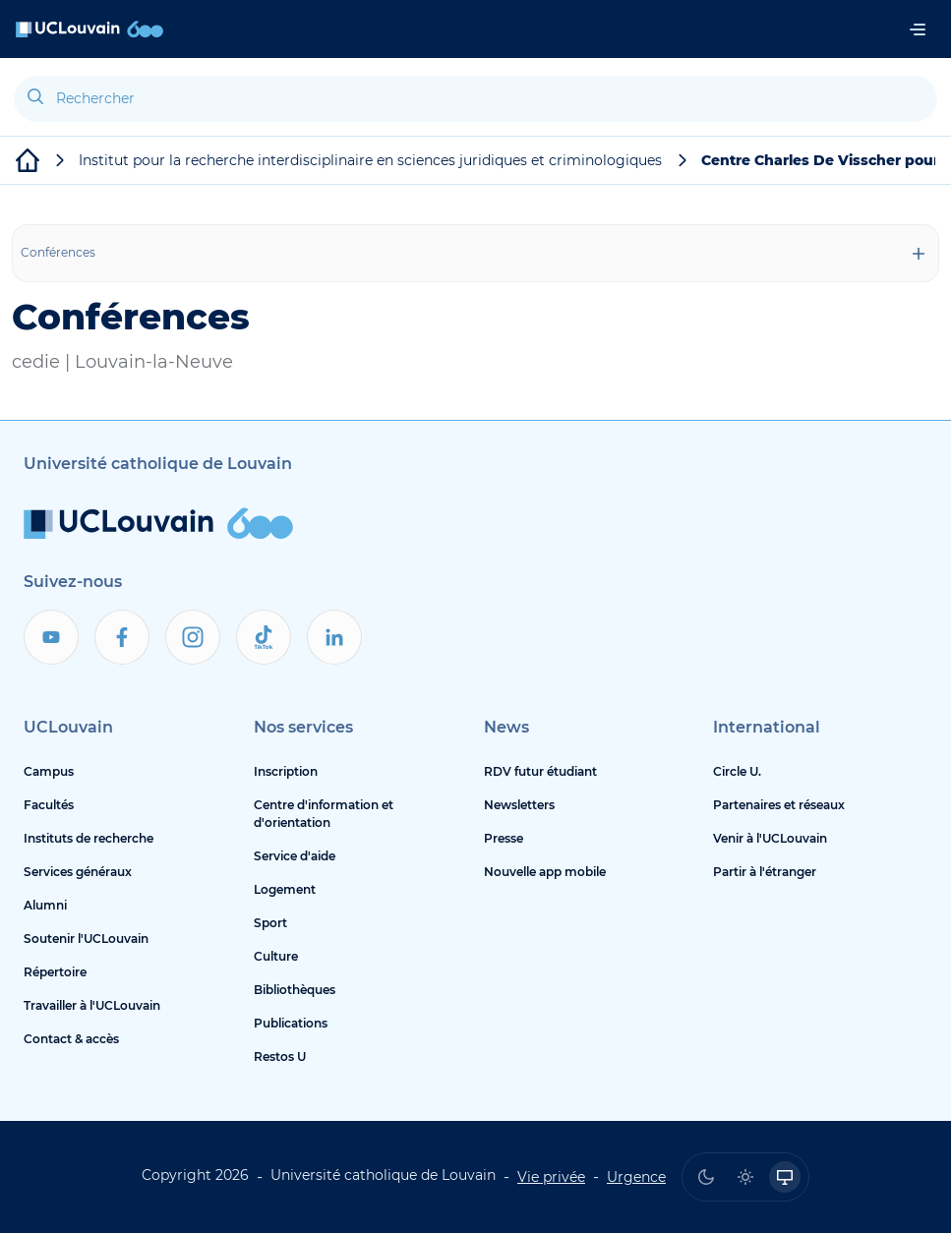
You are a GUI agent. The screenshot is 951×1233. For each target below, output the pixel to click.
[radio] (706, 1177)
